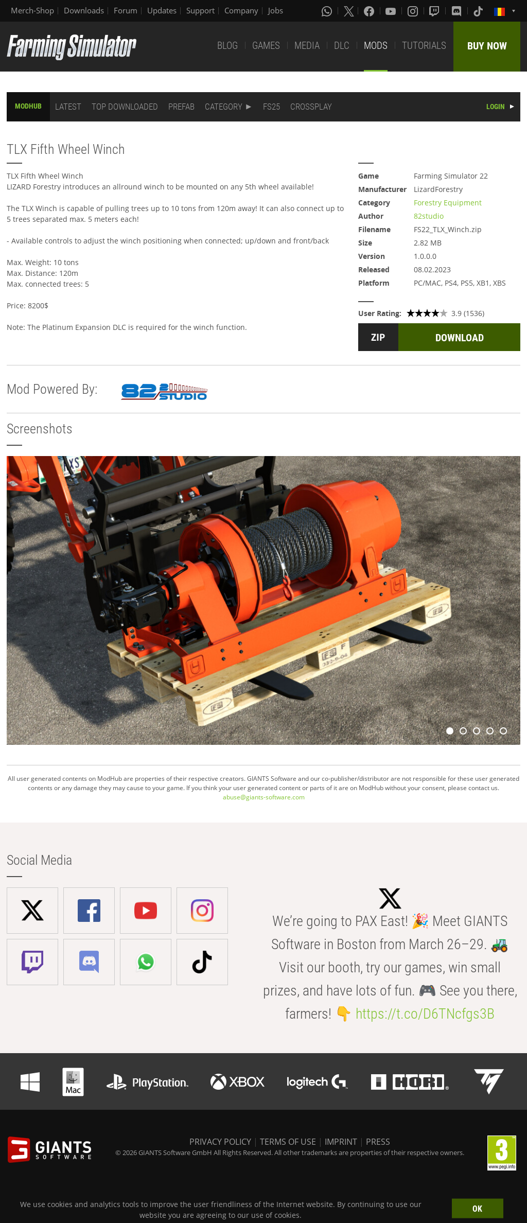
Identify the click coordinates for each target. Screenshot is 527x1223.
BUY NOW (487, 46)
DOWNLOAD (459, 337)
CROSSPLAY (311, 106)
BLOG (227, 45)
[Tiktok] (479, 10)
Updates (162, 10)
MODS (376, 45)
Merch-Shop (32, 10)
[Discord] (457, 10)
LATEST (68, 106)
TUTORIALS (424, 45)
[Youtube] (391, 10)
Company (241, 10)
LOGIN (495, 106)
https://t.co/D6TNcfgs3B (425, 1013)
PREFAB (181, 106)
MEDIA (307, 45)
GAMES (266, 45)
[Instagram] (414, 10)
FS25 (271, 106)
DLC (341, 45)
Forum (125, 10)
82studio (429, 216)
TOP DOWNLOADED (125, 106)
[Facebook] (370, 10)
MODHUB (28, 106)
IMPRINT (341, 1141)
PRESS (378, 1141)
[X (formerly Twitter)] (349, 10)
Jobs (275, 10)
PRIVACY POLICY (220, 1141)
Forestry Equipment (448, 202)
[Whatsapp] (328, 10)
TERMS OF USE (288, 1141)
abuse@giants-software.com (264, 797)
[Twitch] (435, 10)
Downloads (84, 10)
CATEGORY (223, 106)
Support (200, 10)
